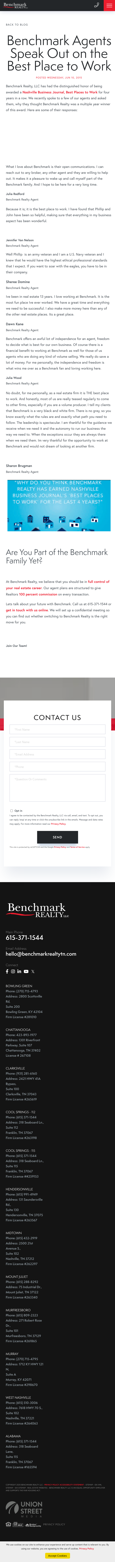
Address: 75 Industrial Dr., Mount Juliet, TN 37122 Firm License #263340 (24, 1310)
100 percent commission (38, 612)
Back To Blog (17, 24)
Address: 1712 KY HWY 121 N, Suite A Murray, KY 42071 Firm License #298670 (24, 1393)
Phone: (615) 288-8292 (22, 1300)
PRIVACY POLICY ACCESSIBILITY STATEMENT (64, 1503)
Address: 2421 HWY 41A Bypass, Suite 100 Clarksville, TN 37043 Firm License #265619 (23, 1107)
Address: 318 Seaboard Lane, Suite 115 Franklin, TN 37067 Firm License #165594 (22, 1475)
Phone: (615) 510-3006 (22, 1421)
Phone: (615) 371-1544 (21, 1136)
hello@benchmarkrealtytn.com (41, 972)
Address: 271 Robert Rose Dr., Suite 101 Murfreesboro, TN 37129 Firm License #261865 (24, 1349)
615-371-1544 (24, 956)
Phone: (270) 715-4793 (22, 1010)
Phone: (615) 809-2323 (22, 1334)
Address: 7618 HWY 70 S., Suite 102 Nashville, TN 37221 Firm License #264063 (24, 1434)
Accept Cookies (57, 1555)
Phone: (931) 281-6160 (21, 1092)
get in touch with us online (27, 628)
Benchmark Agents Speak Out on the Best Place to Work (59, 62)
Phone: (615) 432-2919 (21, 1257)
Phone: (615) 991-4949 (22, 1213)
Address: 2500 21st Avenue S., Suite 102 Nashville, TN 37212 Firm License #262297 (22, 1272)
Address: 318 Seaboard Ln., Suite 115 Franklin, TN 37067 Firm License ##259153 (25, 1187)
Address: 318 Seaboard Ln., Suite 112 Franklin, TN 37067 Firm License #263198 (25, 1149)
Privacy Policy (58, 842)
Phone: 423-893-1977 (21, 1053)
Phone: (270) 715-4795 (22, 1377)
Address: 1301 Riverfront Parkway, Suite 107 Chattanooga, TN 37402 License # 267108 (23, 1066)
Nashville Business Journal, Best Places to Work (60, 110)
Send (57, 855)
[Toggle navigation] (109, 5)
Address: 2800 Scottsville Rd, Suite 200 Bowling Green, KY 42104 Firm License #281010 (24, 1025)
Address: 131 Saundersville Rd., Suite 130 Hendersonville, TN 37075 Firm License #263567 (24, 1228)
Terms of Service (77, 865)
